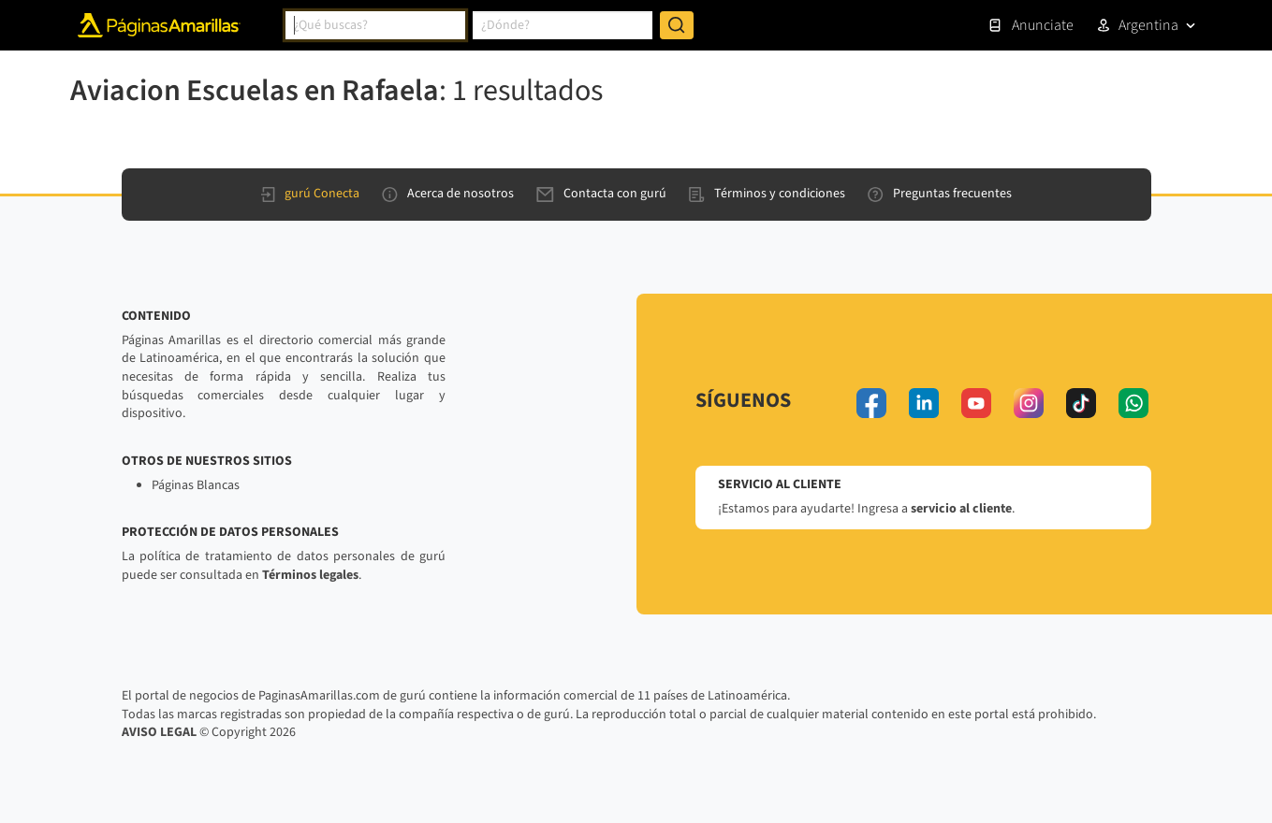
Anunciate (1030, 25)
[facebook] (871, 403)
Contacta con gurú (601, 193)
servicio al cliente (961, 508)
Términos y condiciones (767, 193)
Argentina (1148, 25)
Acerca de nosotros (448, 193)
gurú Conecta (310, 193)
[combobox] (375, 25)
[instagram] (1029, 403)
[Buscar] (677, 25)
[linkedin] (924, 403)
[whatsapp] (1133, 403)
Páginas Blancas (196, 485)
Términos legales (310, 575)
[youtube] (976, 403)
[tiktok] (1081, 403)
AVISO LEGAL (159, 732)
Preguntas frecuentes (940, 193)
